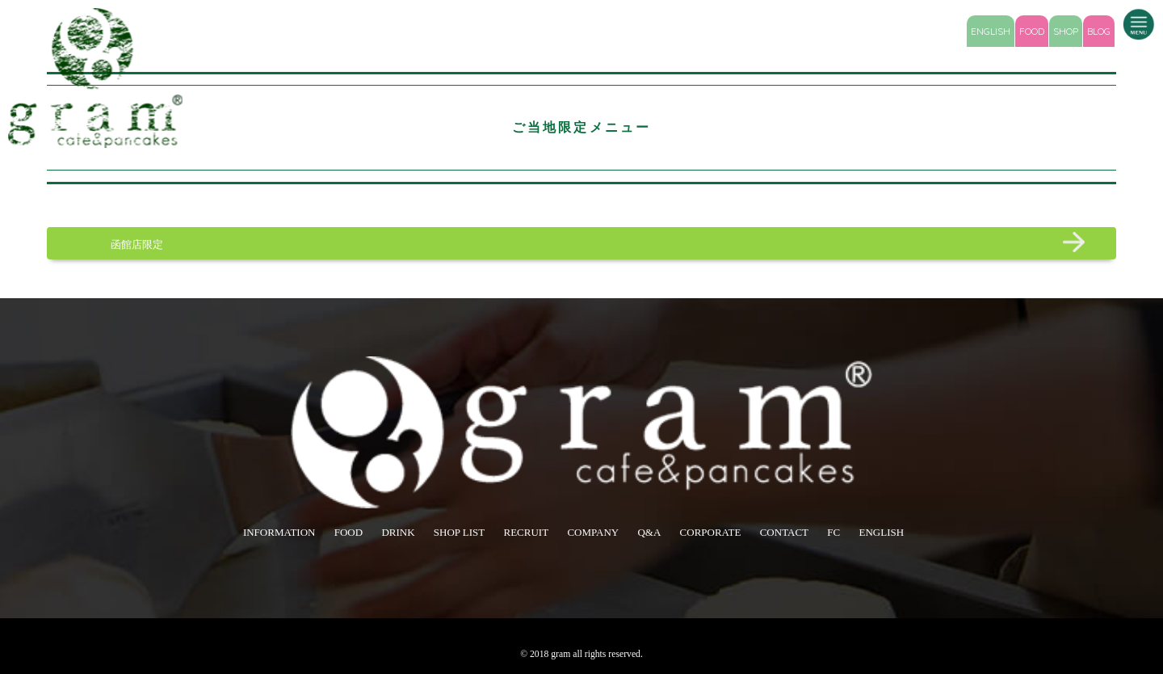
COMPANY (593, 532)
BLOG (1099, 31)
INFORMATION (279, 532)
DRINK (397, 532)
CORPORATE (710, 532)
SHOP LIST (459, 532)
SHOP (1065, 31)
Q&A (649, 532)
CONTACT (784, 532)
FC (833, 532)
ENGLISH (990, 31)
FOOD (1031, 31)
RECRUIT (526, 532)
